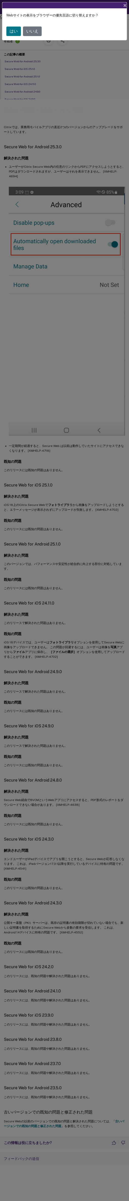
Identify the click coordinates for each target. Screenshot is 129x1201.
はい (14, 31)
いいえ (32, 31)
